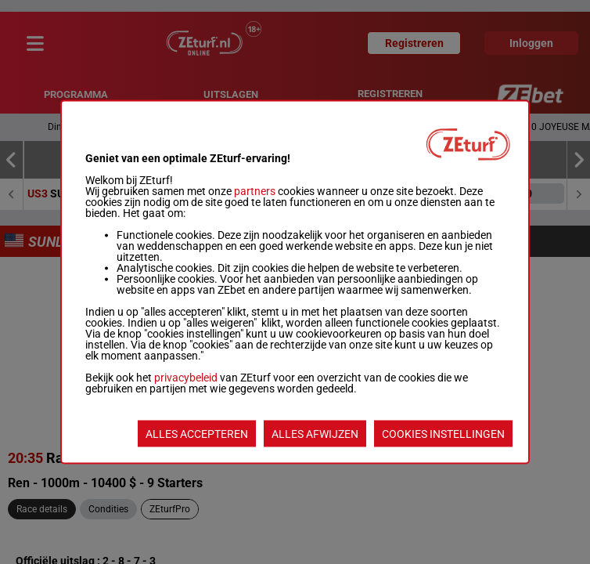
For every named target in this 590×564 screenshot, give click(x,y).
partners (254, 191)
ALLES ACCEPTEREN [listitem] (197, 434)
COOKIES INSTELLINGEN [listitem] (443, 434)
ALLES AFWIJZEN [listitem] (315, 434)
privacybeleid (186, 377)
